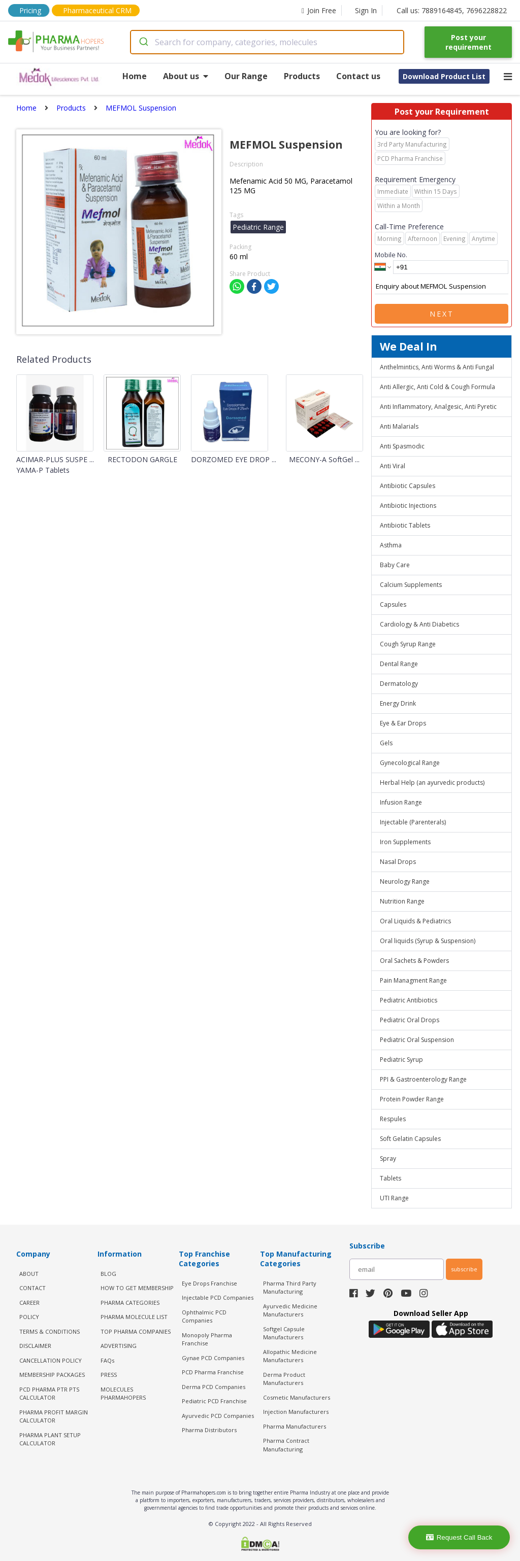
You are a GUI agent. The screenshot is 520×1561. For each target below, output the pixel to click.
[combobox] (267, 42)
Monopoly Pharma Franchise (207, 1339)
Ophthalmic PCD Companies (204, 1316)
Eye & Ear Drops (403, 723)
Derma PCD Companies (213, 1387)
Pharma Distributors (209, 1430)
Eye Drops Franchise (209, 1283)
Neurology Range (405, 881)
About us (185, 76)
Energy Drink (398, 703)
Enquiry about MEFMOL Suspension (441, 286)
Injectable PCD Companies (217, 1297)
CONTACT (32, 1288)
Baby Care (395, 565)
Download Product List (444, 76)
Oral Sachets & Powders (414, 960)
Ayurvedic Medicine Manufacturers (290, 1310)
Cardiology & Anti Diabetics (419, 624)
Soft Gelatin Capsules (410, 1138)
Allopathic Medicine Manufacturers (290, 1356)
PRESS (109, 1374)
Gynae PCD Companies (213, 1358)
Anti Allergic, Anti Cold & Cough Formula (437, 387)
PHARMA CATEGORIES (130, 1302)
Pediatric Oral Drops (409, 1020)
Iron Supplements (405, 842)
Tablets (390, 1178)
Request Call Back (459, 1537)
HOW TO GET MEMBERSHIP (137, 1288)
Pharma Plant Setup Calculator (50, 1439)
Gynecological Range (410, 762)
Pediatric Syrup (401, 1059)
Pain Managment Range (413, 980)
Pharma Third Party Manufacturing (289, 1287)
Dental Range (399, 664)
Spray (388, 1158)
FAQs (107, 1360)
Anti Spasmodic (402, 446)
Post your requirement (468, 42)
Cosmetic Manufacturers (296, 1397)
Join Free (319, 10)
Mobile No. (391, 254)
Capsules (393, 604)
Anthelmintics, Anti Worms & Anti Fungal (437, 367)
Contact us (358, 76)
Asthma (391, 545)
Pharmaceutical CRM (97, 10)
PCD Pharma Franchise (213, 1372)
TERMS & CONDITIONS (49, 1331)
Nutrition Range (402, 901)
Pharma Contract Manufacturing (286, 1445)
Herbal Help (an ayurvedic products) (432, 782)
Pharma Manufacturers (294, 1426)
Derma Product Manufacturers (284, 1379)
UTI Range (394, 1198)
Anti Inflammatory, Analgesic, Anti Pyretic (438, 406)
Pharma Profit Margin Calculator (53, 1416)
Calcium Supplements (411, 584)
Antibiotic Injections (408, 505)
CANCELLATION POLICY (50, 1360)
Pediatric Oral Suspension (417, 1039)
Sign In (366, 10)
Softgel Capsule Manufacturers (284, 1333)
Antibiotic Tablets (405, 525)
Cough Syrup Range (408, 644)
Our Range (246, 76)
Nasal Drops (398, 861)
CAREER (29, 1302)
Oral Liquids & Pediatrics (415, 921)
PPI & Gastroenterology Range (423, 1079)
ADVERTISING (119, 1345)
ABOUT (29, 1273)
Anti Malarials (399, 426)
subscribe (464, 1269)
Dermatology (399, 683)
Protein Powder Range (412, 1099)
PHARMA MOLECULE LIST (134, 1317)
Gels (386, 743)
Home (134, 76)
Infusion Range (401, 802)
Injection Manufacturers (296, 1411)
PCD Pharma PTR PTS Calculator (49, 1393)
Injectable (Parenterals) (413, 822)
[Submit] (143, 42)
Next (442, 314)
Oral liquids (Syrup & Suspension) (427, 940)
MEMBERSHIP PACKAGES (52, 1374)
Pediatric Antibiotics (408, 1000)
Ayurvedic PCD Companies (218, 1415)
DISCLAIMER (35, 1345)
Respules (393, 1119)
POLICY (29, 1317)
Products (302, 76)
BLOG (108, 1273)
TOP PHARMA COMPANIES (136, 1331)
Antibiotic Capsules (407, 485)
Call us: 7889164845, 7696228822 (452, 10)
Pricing (30, 10)
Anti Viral (392, 466)
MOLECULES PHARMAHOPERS (123, 1393)
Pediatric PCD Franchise (214, 1401)
